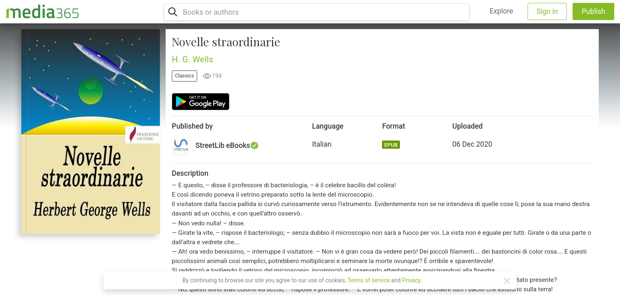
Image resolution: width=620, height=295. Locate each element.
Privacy (411, 280)
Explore (501, 11)
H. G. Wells (192, 59)
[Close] (507, 281)
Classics (184, 76)
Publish (593, 11)
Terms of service (368, 280)
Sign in (547, 11)
